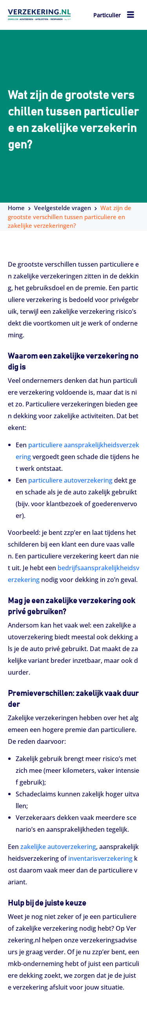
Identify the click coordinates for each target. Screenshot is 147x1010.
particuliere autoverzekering (70, 480)
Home (16, 208)
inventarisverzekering (100, 858)
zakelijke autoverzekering (58, 846)
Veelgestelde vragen (62, 208)
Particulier (107, 15)
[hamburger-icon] (130, 15)
